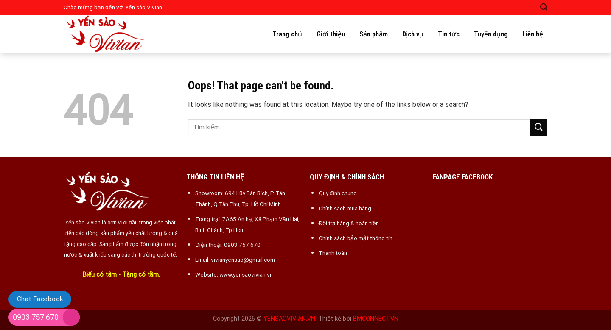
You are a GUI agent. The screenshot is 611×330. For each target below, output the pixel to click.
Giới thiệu (331, 34)
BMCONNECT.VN (375, 318)
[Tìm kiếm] (543, 7)
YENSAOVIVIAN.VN (289, 318)
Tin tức (449, 34)
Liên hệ (532, 34)
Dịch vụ (412, 34)
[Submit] (538, 127)
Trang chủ (287, 34)
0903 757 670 (36, 317)
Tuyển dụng (491, 34)
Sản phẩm (373, 34)
